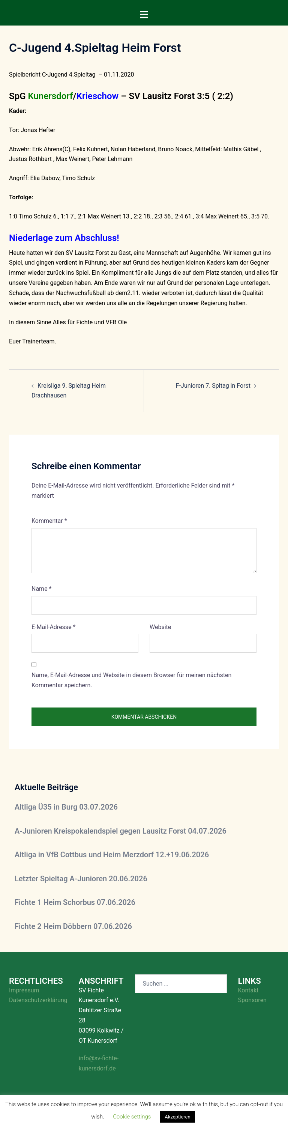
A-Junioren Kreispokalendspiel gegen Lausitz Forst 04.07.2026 (120, 830)
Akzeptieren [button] (177, 1117)
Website (160, 627)
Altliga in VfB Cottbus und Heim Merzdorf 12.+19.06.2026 (112, 854)
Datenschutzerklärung (38, 1000)
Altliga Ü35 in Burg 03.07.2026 (66, 806)
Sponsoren (252, 1000)
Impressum (24, 990)
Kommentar (49, 520)
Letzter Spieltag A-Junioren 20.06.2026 (81, 878)
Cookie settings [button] (132, 1116)
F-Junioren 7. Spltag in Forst (213, 385)
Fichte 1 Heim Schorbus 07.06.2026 (75, 902)
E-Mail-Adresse (53, 627)
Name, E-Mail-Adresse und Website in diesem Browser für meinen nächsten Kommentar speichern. (131, 680)
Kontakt (248, 990)
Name (42, 588)
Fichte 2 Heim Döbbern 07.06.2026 (73, 926)
